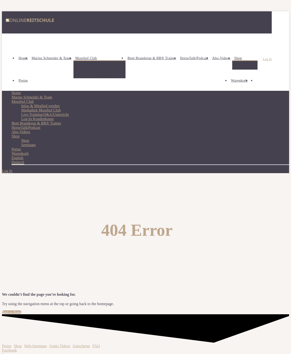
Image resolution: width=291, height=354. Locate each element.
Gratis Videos (59, 346)
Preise (6, 346)
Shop (18, 346)
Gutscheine (81, 346)
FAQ (96, 346)
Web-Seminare (35, 346)
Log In (267, 59)
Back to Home (11, 312)
